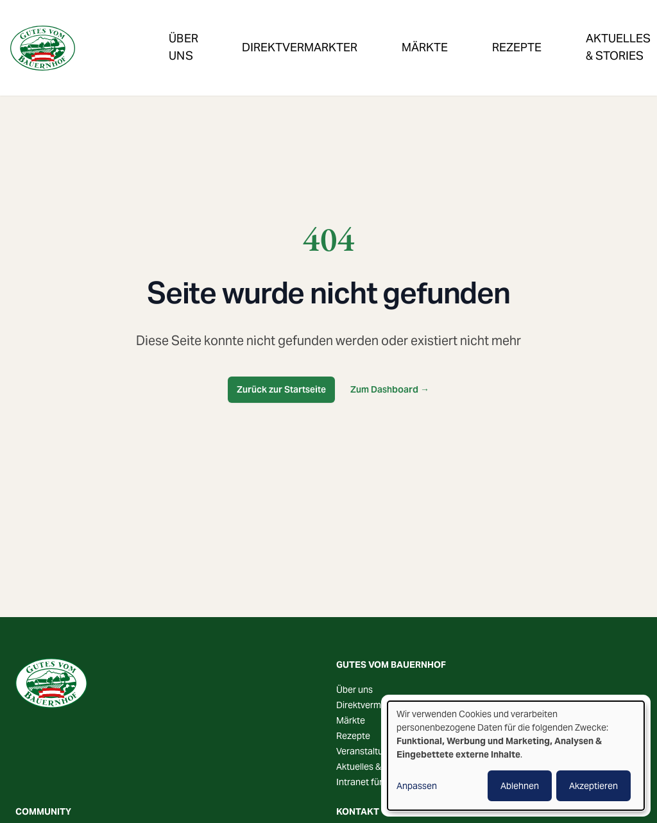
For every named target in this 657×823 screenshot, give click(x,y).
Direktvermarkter (259, 34)
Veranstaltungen (596, 34)
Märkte (354, 34)
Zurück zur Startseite (281, 389)
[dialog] (516, 755)
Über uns (354, 689)
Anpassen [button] (417, 786)
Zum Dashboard (389, 389)
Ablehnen (519, 786)
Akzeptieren (593, 786)
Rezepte (421, 34)
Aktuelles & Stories (374, 766)
